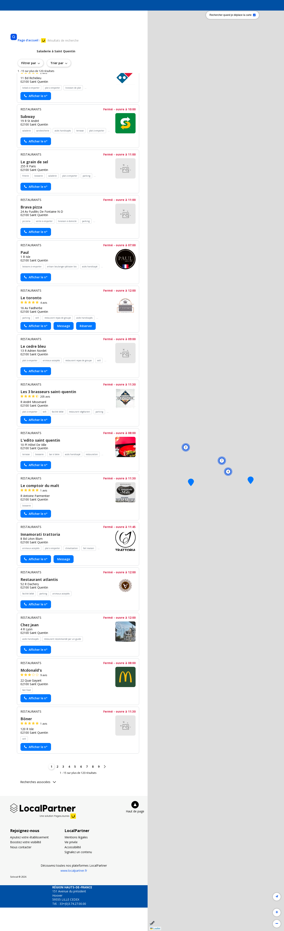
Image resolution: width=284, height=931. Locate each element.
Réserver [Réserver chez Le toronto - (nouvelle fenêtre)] (86, 349)
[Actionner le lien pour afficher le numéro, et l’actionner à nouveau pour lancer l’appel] (35, 120)
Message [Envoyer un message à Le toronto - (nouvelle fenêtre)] (63, 349)
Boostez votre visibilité (25, 866)
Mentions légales (76, 861)
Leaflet (155, 928)
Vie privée (71, 866)
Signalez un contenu (78, 876)
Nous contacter (20, 871)
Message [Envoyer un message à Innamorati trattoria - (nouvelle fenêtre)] (63, 583)
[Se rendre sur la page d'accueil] (28, 40)
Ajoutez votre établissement (29, 861)
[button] (251, 480)
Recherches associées (38, 806)
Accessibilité (73, 871)
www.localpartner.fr (74, 894)
